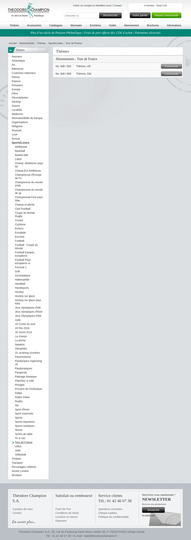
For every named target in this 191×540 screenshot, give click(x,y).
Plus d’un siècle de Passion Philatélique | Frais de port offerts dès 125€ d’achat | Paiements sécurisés (96, 33)
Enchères (95, 25)
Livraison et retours (66, 516)
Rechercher (111, 15)
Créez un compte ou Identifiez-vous (92, 5)
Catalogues (55, 25)
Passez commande (167, 15)
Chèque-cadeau (107, 512)
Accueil (13, 43)
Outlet (112, 25)
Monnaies (76, 25)
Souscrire (155, 510)
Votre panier (141, 15)
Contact (117, 5)
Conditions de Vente (67, 512)
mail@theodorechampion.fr (100, 535)
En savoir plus (148, 515)
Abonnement (131, 25)
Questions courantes (110, 509)
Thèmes (41, 43)
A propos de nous (22, 509)
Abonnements (26, 43)
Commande (173, 66)
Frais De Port (63, 509)
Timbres (14, 25)
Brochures (153, 25)
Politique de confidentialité (113, 516)
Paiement (60, 520)
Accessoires (34, 25)
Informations (174, 25)
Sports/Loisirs (55, 43)
